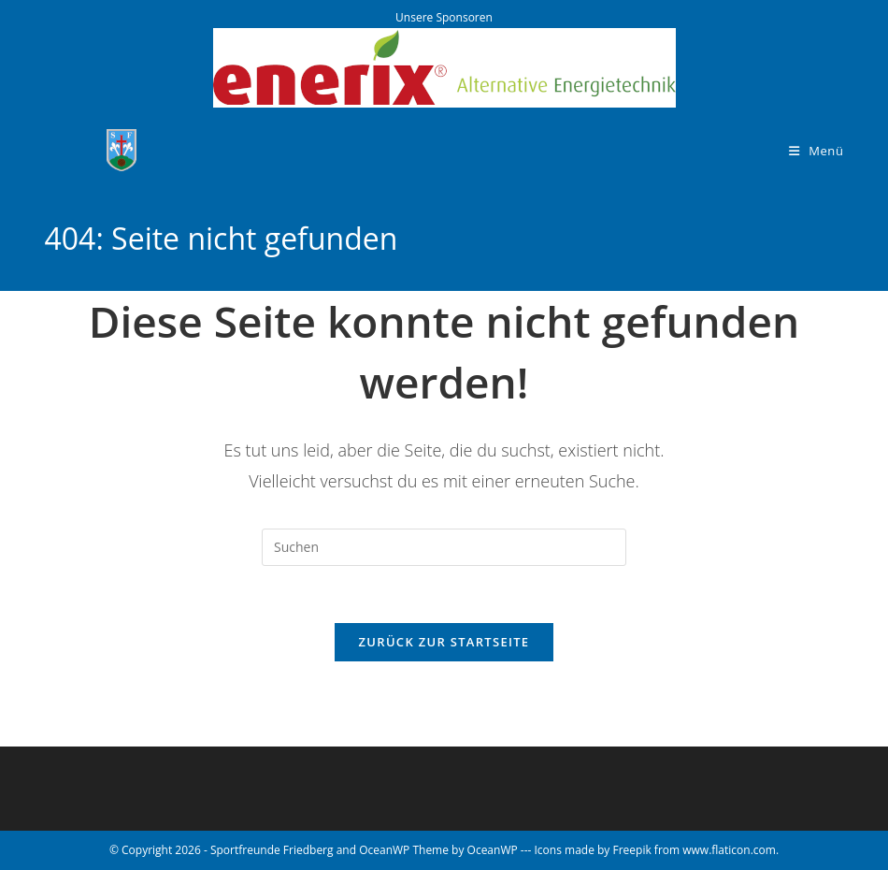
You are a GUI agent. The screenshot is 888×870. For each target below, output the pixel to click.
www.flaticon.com (729, 850)
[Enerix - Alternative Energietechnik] (444, 66)
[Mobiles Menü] (816, 150)
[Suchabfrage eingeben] (444, 547)
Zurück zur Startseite (444, 641)
